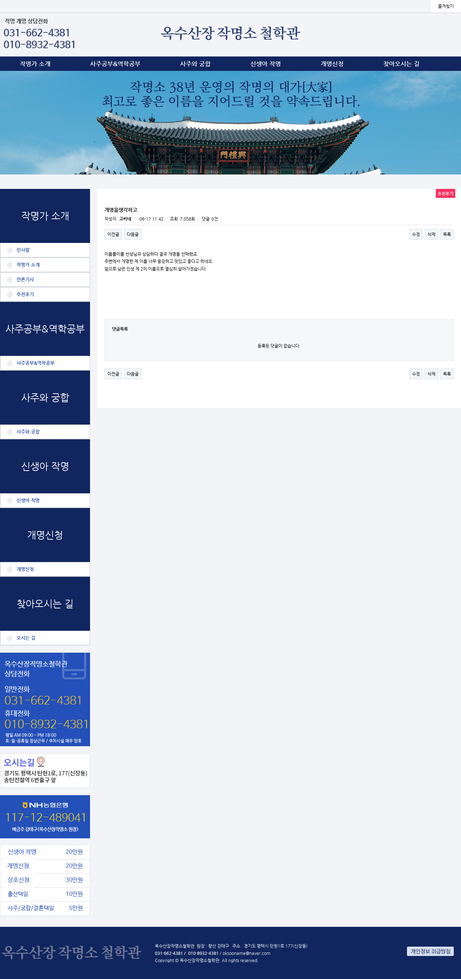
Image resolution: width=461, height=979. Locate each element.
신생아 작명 (265, 63)
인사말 (23, 250)
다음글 (133, 234)
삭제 (431, 234)
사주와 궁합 (195, 63)
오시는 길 (26, 637)
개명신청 (332, 63)
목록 (447, 234)
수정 (416, 234)
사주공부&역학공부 (115, 63)
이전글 (113, 234)
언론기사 (25, 279)
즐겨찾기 (446, 6)
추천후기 (25, 294)
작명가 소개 (35, 63)
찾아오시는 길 (401, 63)
